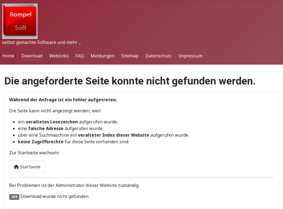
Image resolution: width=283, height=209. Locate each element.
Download (31, 56)
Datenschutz (158, 56)
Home (8, 56)
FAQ (79, 56)
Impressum (190, 56)
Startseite (27, 167)
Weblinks (59, 56)
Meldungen (102, 56)
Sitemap (129, 56)
